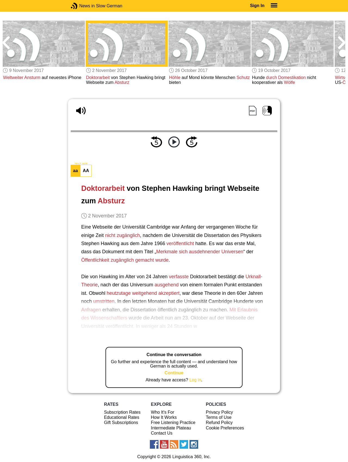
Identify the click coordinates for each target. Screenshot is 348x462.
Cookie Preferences (225, 428)
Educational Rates (121, 417)
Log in (195, 380)
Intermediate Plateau (171, 428)
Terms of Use (218, 417)
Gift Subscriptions (121, 422)
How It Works (164, 417)
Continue (173, 373)
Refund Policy (219, 422)
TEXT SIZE (81, 163)
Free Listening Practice (173, 422)
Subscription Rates (122, 412)
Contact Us (161, 433)
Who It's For (162, 412)
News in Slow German (82, 6)
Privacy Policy (219, 412)
